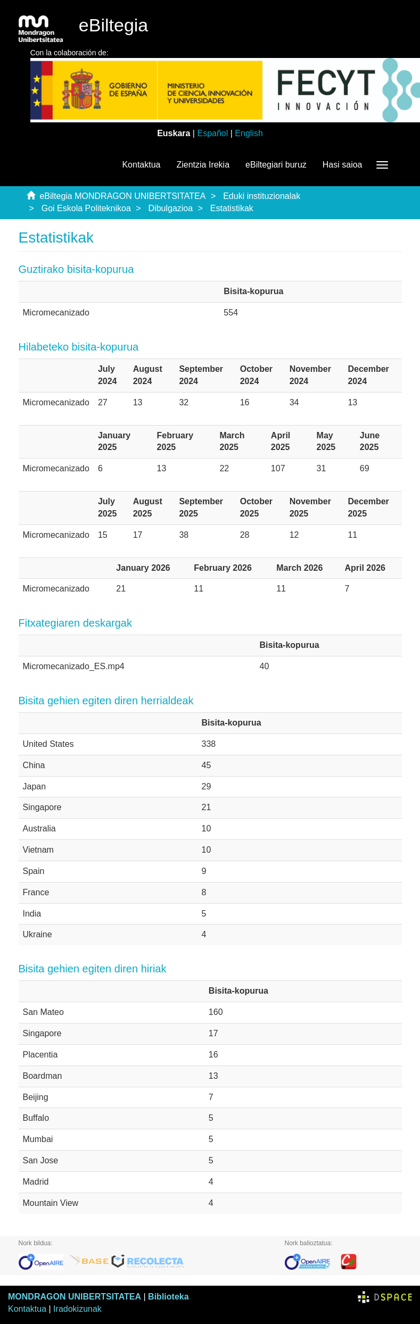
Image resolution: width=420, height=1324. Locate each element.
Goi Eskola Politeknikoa (86, 208)
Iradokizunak (77, 1308)
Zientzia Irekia (202, 164)
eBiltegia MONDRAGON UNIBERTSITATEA (122, 196)
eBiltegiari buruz (276, 164)
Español (212, 133)
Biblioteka (168, 1296)
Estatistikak (231, 208)
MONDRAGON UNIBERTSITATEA (74, 1296)
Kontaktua (141, 164)
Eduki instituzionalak (261, 196)
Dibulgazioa (171, 208)
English (248, 133)
